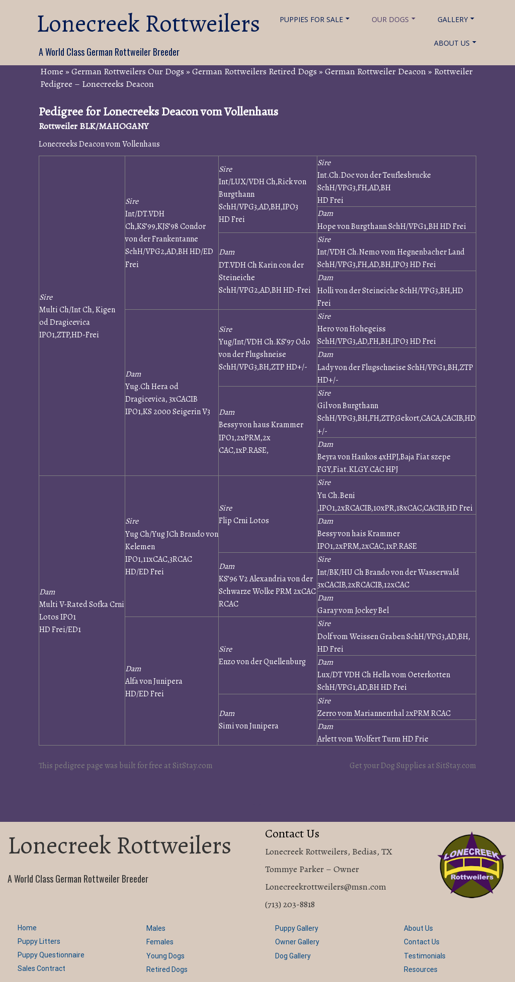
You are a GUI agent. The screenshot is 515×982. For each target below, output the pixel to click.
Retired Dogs (167, 969)
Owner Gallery (297, 942)
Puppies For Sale (315, 19)
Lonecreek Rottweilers (148, 23)
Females (160, 942)
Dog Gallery (293, 956)
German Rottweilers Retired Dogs (254, 71)
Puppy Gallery (296, 928)
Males (155, 928)
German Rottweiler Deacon (375, 71)
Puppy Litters (39, 941)
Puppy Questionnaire (51, 955)
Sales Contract (41, 968)
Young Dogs (165, 956)
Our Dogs (393, 19)
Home (51, 71)
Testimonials (425, 956)
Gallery (456, 19)
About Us (455, 43)
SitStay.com (193, 765)
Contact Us (422, 942)
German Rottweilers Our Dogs (127, 71)
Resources (421, 969)
